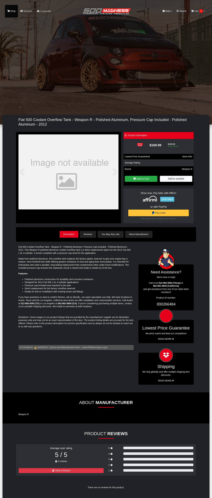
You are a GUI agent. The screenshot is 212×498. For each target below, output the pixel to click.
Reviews (88, 234)
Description (68, 234)
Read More (166, 339)
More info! (187, 156)
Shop (11, 11)
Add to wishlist (176, 178)
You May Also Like (111, 234)
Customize (44, 11)
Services (26, 11)
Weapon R (187, 169)
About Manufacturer (139, 234)
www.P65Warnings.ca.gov (95, 347)
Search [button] (181, 11)
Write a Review (61, 470)
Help (167, 11)
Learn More (167, 199)
